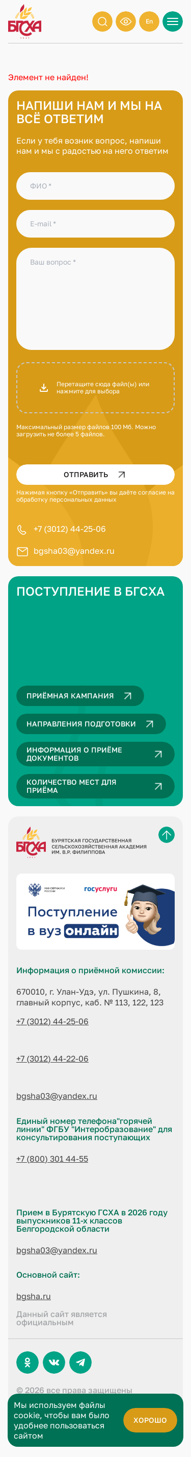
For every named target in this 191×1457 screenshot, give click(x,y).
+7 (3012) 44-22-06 (52, 1058)
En (149, 21)
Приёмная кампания (81, 695)
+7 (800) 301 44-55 (52, 1159)
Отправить (97, 474)
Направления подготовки (92, 724)
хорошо (150, 1420)
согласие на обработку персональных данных (95, 495)
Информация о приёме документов (96, 754)
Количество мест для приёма (96, 785)
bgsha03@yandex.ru (74, 551)
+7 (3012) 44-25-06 (70, 529)
